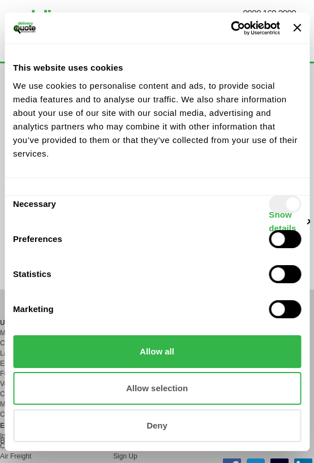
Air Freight (15, 456)
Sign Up (125, 456)
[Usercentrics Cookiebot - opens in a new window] (230, 28)
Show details (282, 221)
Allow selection (157, 388)
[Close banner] (297, 28)
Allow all (157, 351)
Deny (157, 425)
